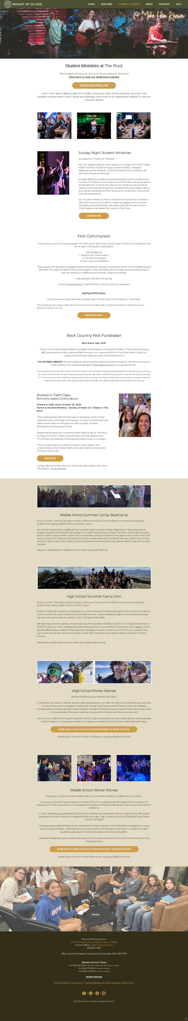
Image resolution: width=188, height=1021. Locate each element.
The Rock (114, 65)
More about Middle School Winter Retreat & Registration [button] (94, 849)
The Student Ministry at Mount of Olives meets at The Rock (94, 73)
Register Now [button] (94, 315)
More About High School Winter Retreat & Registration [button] (93, 729)
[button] (94, 85)
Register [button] (50, 458)
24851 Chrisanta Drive (102, 945)
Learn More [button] (94, 215)
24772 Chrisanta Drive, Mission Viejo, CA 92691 (94, 942)
